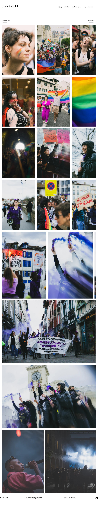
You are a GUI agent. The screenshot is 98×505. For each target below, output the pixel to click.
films (60, 7)
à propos (90, 7)
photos (67, 7)
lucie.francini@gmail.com (33, 498)
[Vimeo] (96, 498)
